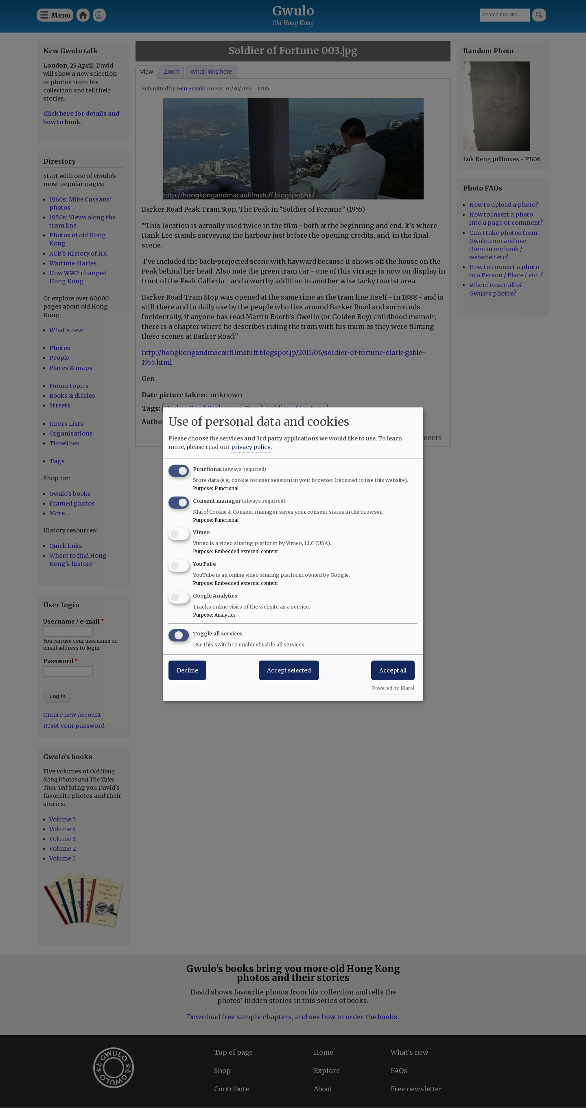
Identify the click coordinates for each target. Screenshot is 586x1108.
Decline (187, 670)
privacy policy (251, 446)
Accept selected (289, 670)
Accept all (393, 670)
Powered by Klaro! (393, 688)
